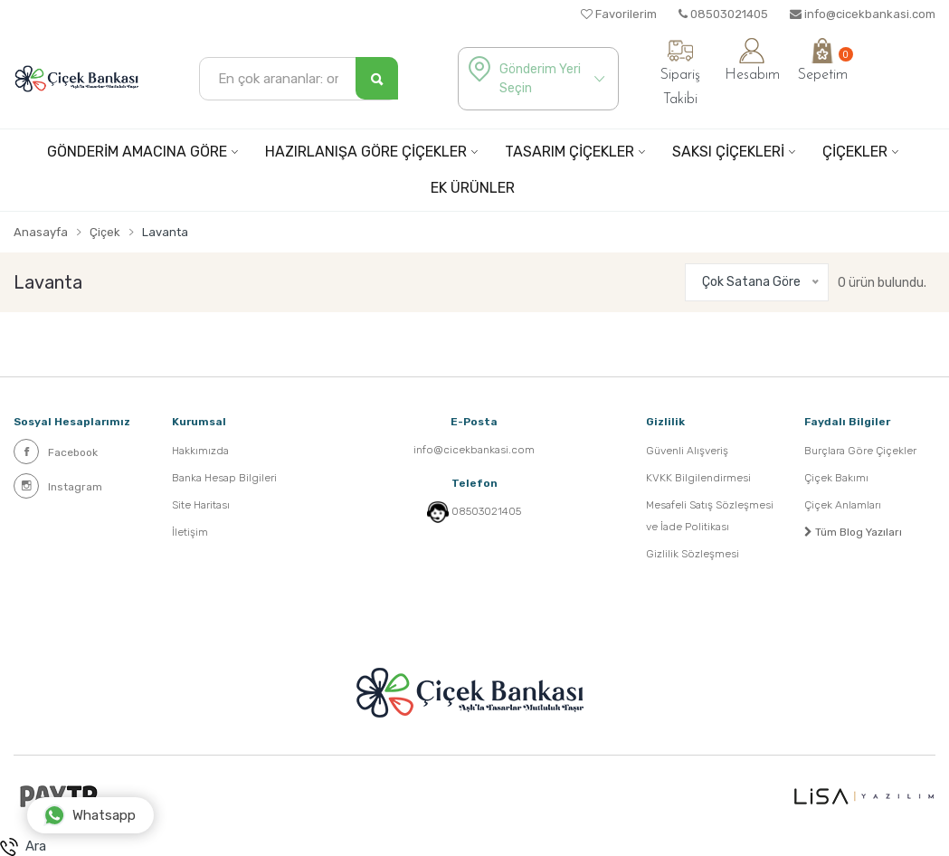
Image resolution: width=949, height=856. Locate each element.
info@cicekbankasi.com (862, 14)
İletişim (190, 532)
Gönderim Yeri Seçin (540, 79)
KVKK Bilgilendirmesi (698, 477)
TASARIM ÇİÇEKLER (569, 151)
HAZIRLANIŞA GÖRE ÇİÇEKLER (366, 151)
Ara (23, 847)
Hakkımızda (200, 450)
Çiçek (105, 232)
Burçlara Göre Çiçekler (860, 450)
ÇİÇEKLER (854, 151)
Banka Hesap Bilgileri (224, 477)
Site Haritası (201, 505)
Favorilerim (619, 14)
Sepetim (823, 60)
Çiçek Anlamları (842, 505)
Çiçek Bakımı (836, 477)
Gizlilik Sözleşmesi (692, 553)
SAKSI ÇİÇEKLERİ (728, 151)
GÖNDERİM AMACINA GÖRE (137, 151)
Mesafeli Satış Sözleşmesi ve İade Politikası (709, 516)
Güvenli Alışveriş (687, 450)
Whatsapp (89, 815)
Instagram (58, 486)
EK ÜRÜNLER (473, 187)
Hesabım (752, 60)
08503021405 (723, 14)
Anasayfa (41, 232)
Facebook (56, 451)
